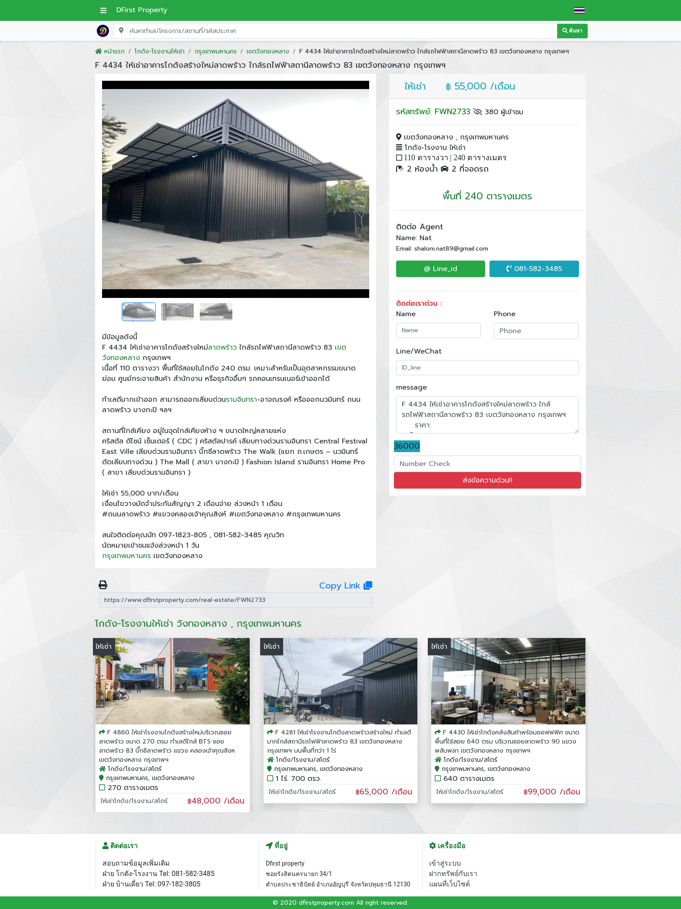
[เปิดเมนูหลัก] (103, 10)
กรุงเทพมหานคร (126, 556)
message (411, 387)
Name (406, 314)
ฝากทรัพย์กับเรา (453, 873)
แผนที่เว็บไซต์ (449, 884)
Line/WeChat (419, 351)
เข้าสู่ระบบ (445, 863)
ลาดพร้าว (222, 347)
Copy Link (345, 585)
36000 (407, 446)
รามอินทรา (241, 399)
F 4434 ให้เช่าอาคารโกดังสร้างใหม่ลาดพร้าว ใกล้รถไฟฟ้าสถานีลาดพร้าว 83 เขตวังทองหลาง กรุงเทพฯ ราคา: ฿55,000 (487, 414)
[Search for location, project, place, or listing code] (335, 31)
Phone (505, 314)
